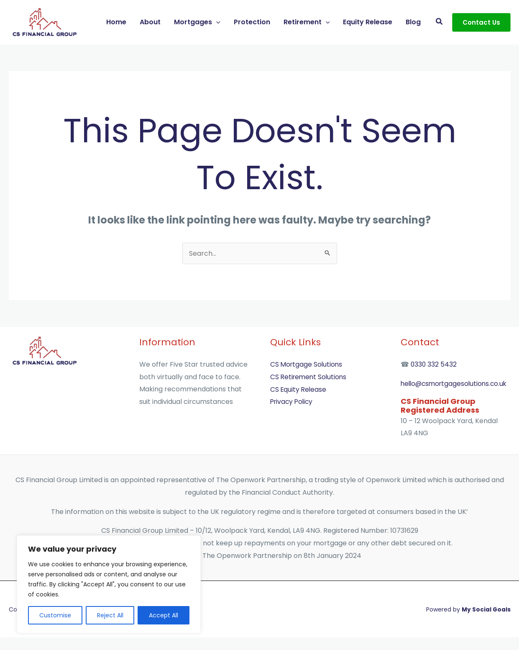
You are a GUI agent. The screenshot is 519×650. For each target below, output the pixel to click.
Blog (413, 22)
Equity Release (367, 22)
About (150, 22)
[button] (216, 22)
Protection (252, 22)
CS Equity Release (299, 389)
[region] (109, 584)
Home (116, 22)
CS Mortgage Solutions (307, 364)
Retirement (307, 22)
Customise (55, 615)
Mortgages (197, 22)
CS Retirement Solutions (309, 377)
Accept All (163, 615)
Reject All (110, 615)
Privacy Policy (292, 401)
